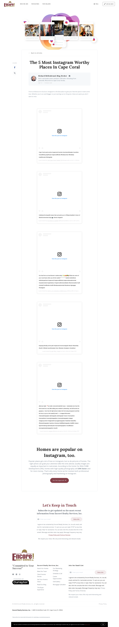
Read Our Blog (41, 584)
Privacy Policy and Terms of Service (59, 535)
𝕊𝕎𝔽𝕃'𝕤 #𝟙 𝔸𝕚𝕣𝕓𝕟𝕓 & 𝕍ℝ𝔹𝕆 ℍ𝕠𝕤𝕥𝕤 (57, 291)
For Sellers (46, 3)
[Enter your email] (55, 519)
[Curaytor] (20, 584)
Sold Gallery (56, 582)
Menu (96, 4)
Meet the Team (42, 571)
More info (87, 624)
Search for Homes (42, 568)
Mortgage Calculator (59, 584)
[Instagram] (19, 574)
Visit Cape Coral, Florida (53, 160)
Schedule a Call (57, 573)
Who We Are (24, 3)
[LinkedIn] (16, 574)
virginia (50, 431)
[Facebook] (13, 574)
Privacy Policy (103, 604)
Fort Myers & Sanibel (52, 220)
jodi (52, 351)
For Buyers (35, 3)
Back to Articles (36, 53)
